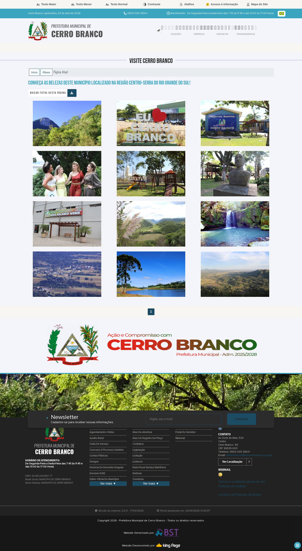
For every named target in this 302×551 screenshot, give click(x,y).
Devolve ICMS (97, 473)
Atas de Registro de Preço (148, 438)
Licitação (138, 456)
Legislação (139, 450)
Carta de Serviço (99, 444)
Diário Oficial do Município (104, 479)
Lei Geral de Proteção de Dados (239, 495)
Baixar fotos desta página (48, 93)
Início (34, 72)
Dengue (94, 462)
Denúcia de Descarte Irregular (106, 467)
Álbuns (46, 72)
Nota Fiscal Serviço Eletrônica (149, 467)
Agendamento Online (102, 432)
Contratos (138, 444)
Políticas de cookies (232, 486)
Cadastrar (241, 419)
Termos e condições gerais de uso (241, 481)
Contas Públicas (99, 456)
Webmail (180, 438)
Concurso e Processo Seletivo (107, 450)
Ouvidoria (138, 479)
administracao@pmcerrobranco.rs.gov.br (249, 455)
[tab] (158, 30)
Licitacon (138, 462)
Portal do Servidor (185, 432)
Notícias (137, 473)
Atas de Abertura (142, 432)
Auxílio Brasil (97, 438)
